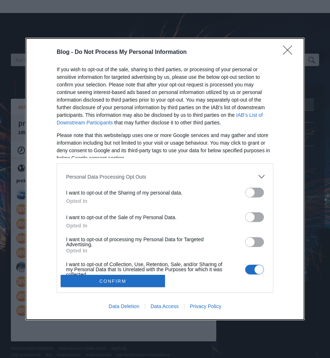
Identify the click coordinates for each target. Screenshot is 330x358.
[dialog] (165, 179)
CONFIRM (112, 281)
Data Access (165, 306)
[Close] (290, 52)
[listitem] (165, 176)
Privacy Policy (205, 306)
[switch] (254, 192)
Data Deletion (124, 306)
